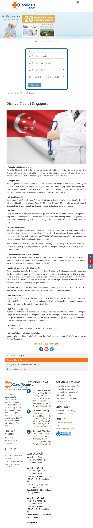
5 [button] (46, 41)
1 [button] (36, 41)
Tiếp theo (34, 85)
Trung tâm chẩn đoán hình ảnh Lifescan (23, 364)
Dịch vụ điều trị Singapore (17, 360)
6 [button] (49, 41)
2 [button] (38, 41)
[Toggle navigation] (78, 2)
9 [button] (57, 41)
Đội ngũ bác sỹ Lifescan (16, 369)
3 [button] (41, 41)
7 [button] (52, 41)
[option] (46, 25)
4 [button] (44, 41)
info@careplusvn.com (65, 428)
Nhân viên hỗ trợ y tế (15, 355)
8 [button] (54, 41)
